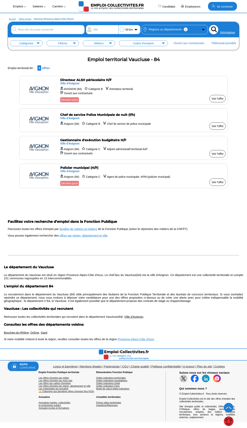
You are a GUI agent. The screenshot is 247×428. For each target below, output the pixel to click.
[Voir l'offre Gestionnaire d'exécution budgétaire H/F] (123, 148)
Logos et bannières (65, 366)
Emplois (19, 6)
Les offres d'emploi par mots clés (55, 380)
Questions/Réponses (107, 405)
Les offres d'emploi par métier (54, 378)
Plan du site (204, 366)
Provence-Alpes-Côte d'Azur (136, 339)
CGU (125, 366)
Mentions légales (91, 366)
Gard (44, 332)
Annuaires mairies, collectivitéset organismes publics (54, 404)
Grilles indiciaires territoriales (111, 378)
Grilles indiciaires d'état (108, 383)
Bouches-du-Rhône (16, 332)
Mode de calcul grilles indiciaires (112, 388)
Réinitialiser (227, 32)
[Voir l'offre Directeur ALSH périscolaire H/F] (123, 90)
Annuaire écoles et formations (54, 408)
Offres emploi (25, 19)
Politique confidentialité (166, 366)
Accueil (12, 19)
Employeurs (190, 6)
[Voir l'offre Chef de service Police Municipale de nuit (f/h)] (123, 120)
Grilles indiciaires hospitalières (111, 380)
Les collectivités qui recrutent (53, 388)
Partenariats (112, 366)
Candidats (166, 6)
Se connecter (222, 6)
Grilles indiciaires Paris (107, 386)
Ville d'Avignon (133, 316)
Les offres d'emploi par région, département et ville (65, 386)
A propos (189, 366)
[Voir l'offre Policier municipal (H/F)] (123, 176)
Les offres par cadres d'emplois (55, 383)
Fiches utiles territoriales (108, 402)
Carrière (58, 6)
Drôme (34, 332)
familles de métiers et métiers (78, 229)
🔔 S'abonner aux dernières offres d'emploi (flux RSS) (66, 391)
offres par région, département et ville (83, 235)
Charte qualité (140, 366)
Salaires (39, 6)
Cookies (219, 366)
